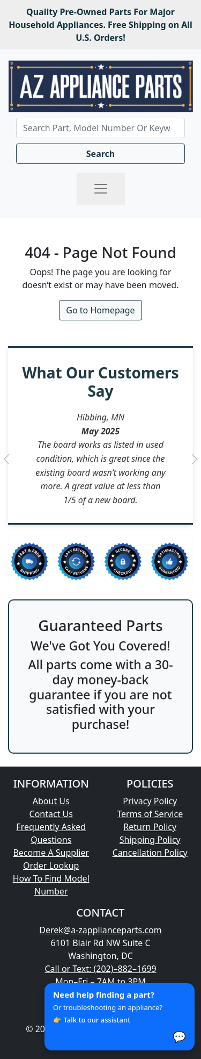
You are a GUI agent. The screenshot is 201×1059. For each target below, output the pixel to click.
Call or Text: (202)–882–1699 (100, 969)
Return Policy (149, 827)
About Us (51, 801)
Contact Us (51, 814)
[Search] (100, 128)
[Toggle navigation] (100, 188)
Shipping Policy (150, 840)
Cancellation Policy (150, 852)
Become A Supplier (51, 852)
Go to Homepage (100, 310)
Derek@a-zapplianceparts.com (100, 930)
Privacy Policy (150, 801)
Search (100, 154)
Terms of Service (150, 814)
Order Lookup (51, 865)
